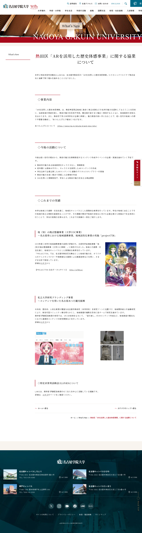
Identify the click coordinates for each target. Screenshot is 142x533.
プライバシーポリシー (66, 514)
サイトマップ (100, 514)
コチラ (43, 263)
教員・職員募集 (85, 514)
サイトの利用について (45, 514)
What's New (13, 54)
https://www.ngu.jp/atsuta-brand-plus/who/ (77, 125)
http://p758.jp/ (76, 269)
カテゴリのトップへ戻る (127, 408)
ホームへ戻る (43, 408)
